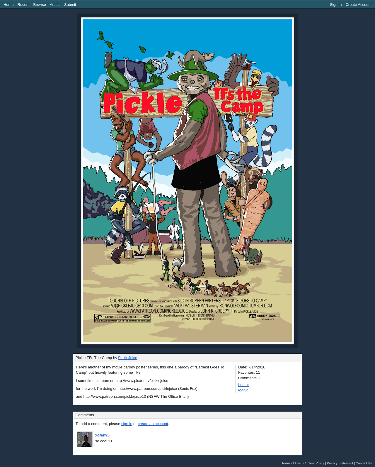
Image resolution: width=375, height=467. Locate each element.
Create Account (358, 4)
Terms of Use (291, 463)
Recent (23, 4)
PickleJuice (127, 358)
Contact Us (364, 463)
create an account (153, 424)
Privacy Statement (340, 463)
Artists (55, 4)
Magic (243, 390)
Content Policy (313, 463)
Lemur (243, 385)
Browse (39, 4)
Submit (70, 4)
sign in (126, 424)
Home (9, 4)
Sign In (336, 4)
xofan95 (102, 435)
